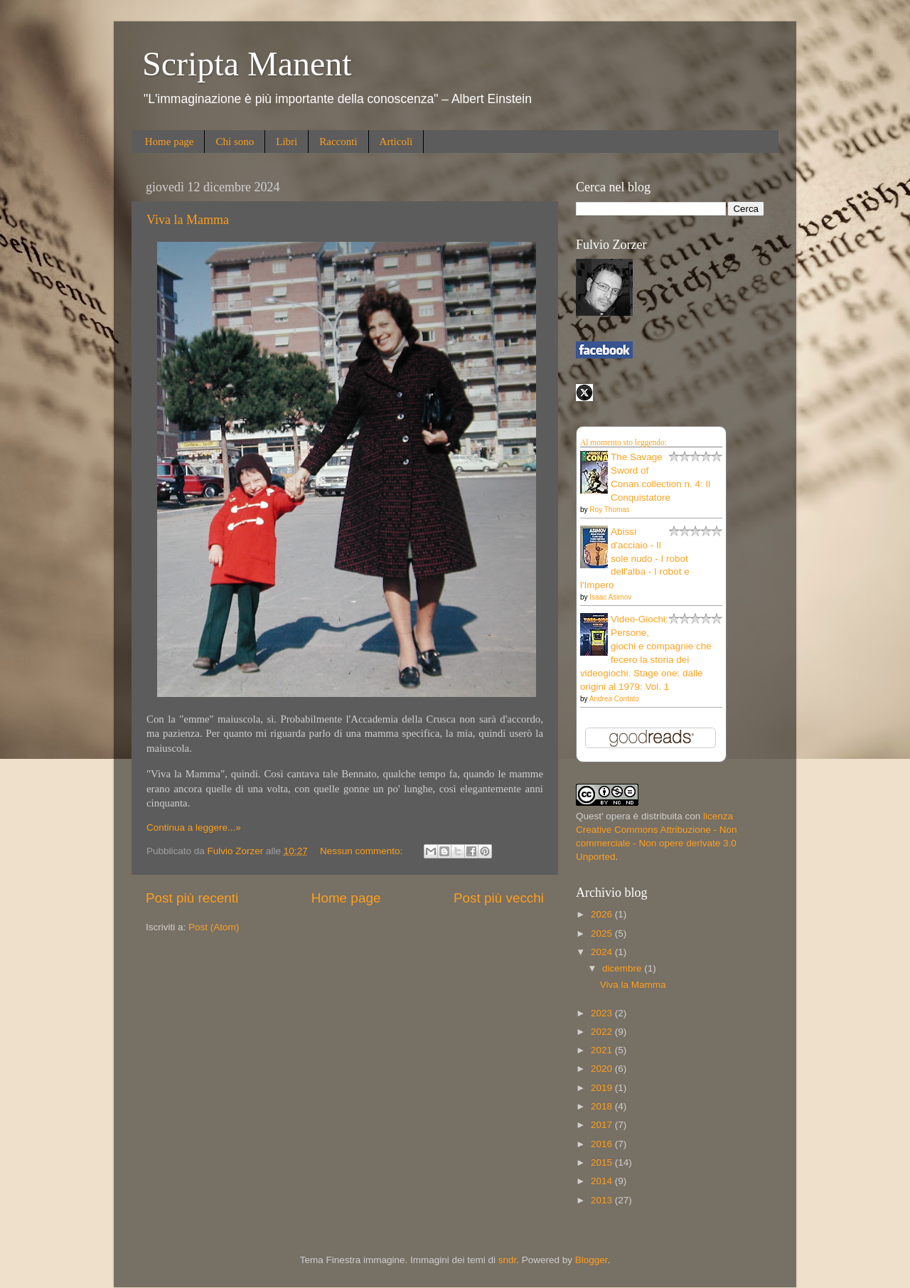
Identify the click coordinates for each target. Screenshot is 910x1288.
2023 (603, 1013)
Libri (286, 141)
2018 (603, 1106)
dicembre (623, 968)
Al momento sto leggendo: (623, 442)
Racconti (338, 141)
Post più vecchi (499, 897)
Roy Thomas (609, 509)
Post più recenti (192, 897)
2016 (603, 1144)
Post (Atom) (213, 927)
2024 (603, 952)
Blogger (591, 1260)
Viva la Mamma (187, 220)
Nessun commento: (362, 851)
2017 (603, 1124)
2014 (603, 1181)
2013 (603, 1200)
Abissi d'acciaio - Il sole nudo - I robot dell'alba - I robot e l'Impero (635, 558)
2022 (603, 1031)
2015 (603, 1162)
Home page (169, 141)
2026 (603, 914)
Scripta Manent (247, 64)
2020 (603, 1068)
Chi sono (234, 141)
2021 (603, 1050)
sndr (507, 1260)
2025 (603, 933)
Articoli (396, 141)
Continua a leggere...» (193, 827)
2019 (603, 1087)
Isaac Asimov (610, 597)
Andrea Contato (614, 699)
